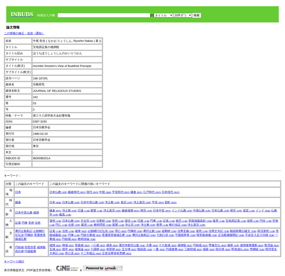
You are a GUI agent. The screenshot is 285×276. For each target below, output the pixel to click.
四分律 (19, 251)
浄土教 (112, 202)
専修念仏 (217, 245)
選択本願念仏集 (132, 245)
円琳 (24, 222)
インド (263, 210)
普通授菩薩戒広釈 (116, 235)
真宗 (127, 202)
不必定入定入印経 (260, 235)
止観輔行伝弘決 (101, 231)
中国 (105, 192)
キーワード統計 (14, 261)
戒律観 (41, 247)
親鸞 (96, 210)
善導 (162, 224)
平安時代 (121, 192)
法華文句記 (219, 231)
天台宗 (88, 220)
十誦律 (97, 249)
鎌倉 (136, 192)
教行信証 (178, 224)
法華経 (103, 220)
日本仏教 (58, 192)
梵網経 (257, 249)
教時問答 (103, 224)
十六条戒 (168, 245)
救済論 (271, 245)
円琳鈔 (28, 235)
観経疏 (144, 249)
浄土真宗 (142, 202)
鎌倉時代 (77, 192)
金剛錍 (169, 231)
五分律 (129, 249)
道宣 (249, 210)
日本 (18, 192)
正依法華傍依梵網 (116, 253)
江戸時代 (152, 192)
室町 (171, 202)
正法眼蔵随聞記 (231, 235)
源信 (131, 220)
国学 (68, 249)
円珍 (266, 220)
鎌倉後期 (131, 210)
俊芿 (182, 220)
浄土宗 (132, 224)
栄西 (253, 220)
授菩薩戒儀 (206, 235)
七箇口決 (165, 235)
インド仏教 (182, 210)
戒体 (112, 245)
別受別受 (30, 247)
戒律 (36, 212)
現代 (92, 192)
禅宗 (146, 210)
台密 (74, 224)
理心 (121, 231)
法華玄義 (186, 231)
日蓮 (84, 210)
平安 (158, 202)
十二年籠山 (91, 253)
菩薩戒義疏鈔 (200, 220)
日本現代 (170, 192)
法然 (38, 222)
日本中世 (162, 210)
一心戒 (97, 245)
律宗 (236, 210)
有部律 (113, 249)
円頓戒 (69, 239)
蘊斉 (219, 220)
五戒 (55, 249)
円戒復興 (30, 251)
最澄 (87, 224)
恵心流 (72, 253)
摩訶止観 (152, 231)
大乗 (152, 245)
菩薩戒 (82, 245)
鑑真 (65, 214)
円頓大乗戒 (91, 235)
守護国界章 (185, 235)
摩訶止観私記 (24, 231)
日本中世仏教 (92, 202)
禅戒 (68, 245)
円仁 (61, 224)
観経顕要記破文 (243, 231)
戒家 (209, 249)
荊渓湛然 (266, 231)
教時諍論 (87, 239)
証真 (18, 222)
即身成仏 (240, 249)
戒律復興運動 (252, 245)
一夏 (159, 249)
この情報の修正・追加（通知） (24, 33)
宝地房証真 (236, 220)
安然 (31, 222)
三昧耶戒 (193, 249)
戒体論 (82, 249)
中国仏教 (202, 210)
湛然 (55, 220)
